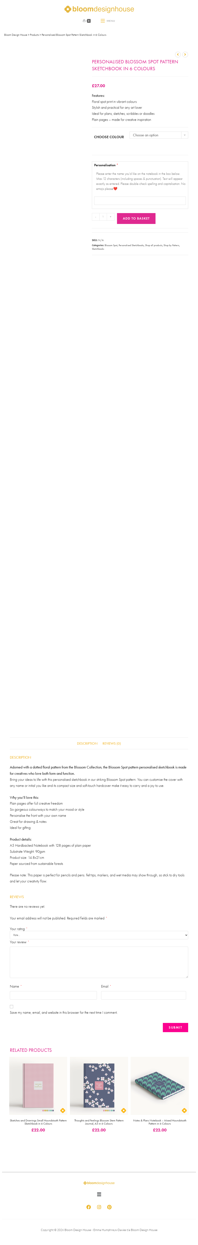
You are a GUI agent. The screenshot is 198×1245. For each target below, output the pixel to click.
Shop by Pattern (171, 245)
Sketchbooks (98, 248)
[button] (99, 1194)
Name (16, 986)
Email (106, 986)
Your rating (18, 929)
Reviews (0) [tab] (112, 743)
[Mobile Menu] (108, 20)
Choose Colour (109, 137)
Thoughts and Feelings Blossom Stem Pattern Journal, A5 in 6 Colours (99, 1122)
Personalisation (141, 178)
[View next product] (185, 55)
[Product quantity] (103, 217)
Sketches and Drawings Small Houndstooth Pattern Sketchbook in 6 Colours (38, 1122)
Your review (19, 942)
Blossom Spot (111, 245)
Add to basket (136, 218)
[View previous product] (178, 55)
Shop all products (153, 245)
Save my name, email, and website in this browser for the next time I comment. (64, 1012)
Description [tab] (87, 743)
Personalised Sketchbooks (131, 245)
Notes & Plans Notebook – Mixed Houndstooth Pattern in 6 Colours (159, 1122)
